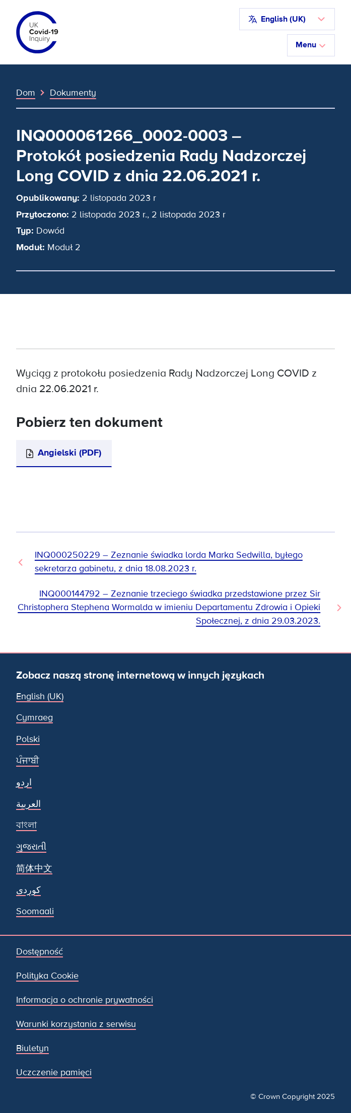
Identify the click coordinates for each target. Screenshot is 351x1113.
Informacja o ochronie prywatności (84, 1000)
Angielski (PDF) (69, 453)
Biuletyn (32, 1048)
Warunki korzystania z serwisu (76, 1024)
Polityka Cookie (47, 976)
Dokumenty (73, 92)
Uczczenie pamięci (54, 1072)
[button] (287, 19)
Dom (25, 92)
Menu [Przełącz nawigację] (311, 45)
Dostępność (39, 951)
